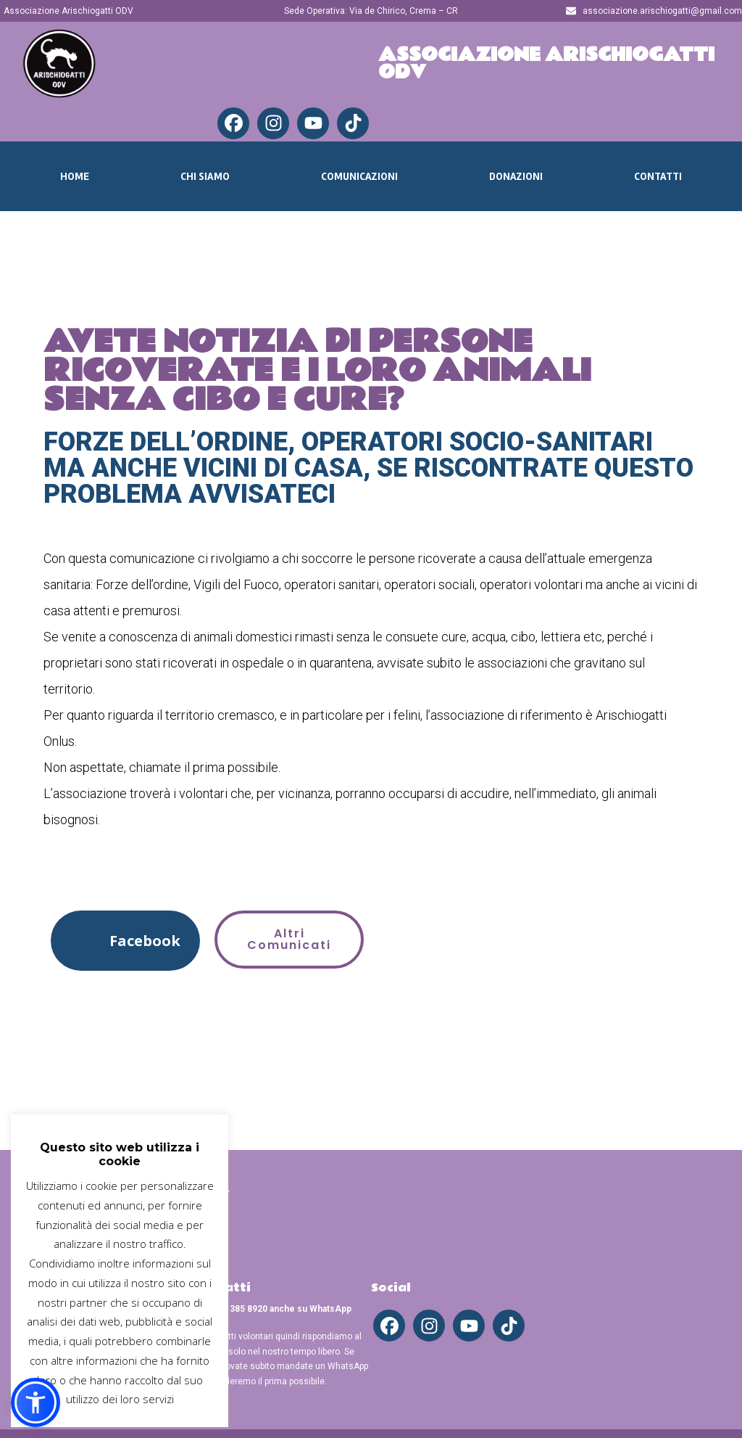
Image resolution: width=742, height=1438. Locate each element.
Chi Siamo (205, 176)
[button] (125, 941)
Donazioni (516, 176)
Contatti (658, 176)
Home (74, 176)
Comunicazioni (359, 176)
